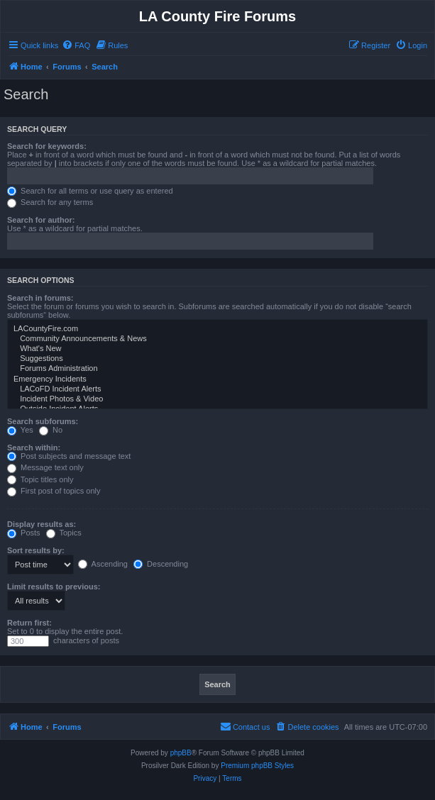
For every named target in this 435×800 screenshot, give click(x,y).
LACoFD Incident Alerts (217, 389)
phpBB (181, 753)
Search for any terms (50, 202)
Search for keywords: (47, 146)
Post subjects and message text (69, 456)
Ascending (103, 564)
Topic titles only (40, 479)
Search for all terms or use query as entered (90, 191)
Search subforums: (42, 421)
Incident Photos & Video (217, 399)
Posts (23, 532)
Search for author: (41, 220)
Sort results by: (36, 550)
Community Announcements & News (217, 339)
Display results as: (41, 524)
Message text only (45, 467)
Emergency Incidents (217, 379)
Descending (160, 564)
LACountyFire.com (217, 329)
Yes (20, 430)
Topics (64, 532)
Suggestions (217, 359)
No (50, 430)
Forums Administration (217, 369)
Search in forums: (40, 298)
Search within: (33, 447)
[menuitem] (76, 45)
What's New (217, 349)
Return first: (29, 622)
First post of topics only (54, 491)
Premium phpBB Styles (257, 766)
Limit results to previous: (53, 586)
